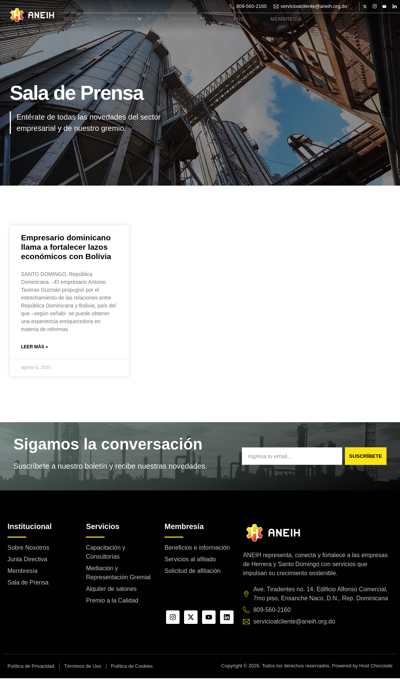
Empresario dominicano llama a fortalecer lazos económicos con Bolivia (66, 256)
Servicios (173, 27)
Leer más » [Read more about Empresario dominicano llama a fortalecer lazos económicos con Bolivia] (34, 356)
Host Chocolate (376, 676)
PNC (218, 27)
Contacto (75, 35)
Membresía (260, 27)
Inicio (68, 27)
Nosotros (115, 27)
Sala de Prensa (319, 27)
